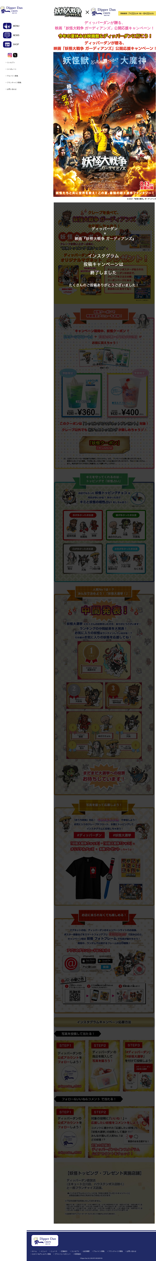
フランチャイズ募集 (14, 82)
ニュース (54, 1251)
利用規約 (78, 1254)
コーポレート (12, 69)
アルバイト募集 (12, 76)
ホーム (34, 1251)
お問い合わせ (12, 89)
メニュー (44, 1251)
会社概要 (86, 1251)
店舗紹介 (64, 1251)
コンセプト (11, 62)
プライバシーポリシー (63, 1254)
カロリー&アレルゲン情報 (41, 1254)
